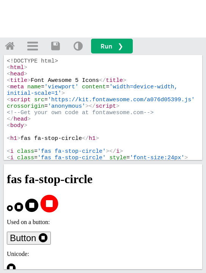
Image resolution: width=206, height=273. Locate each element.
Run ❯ (112, 46)
